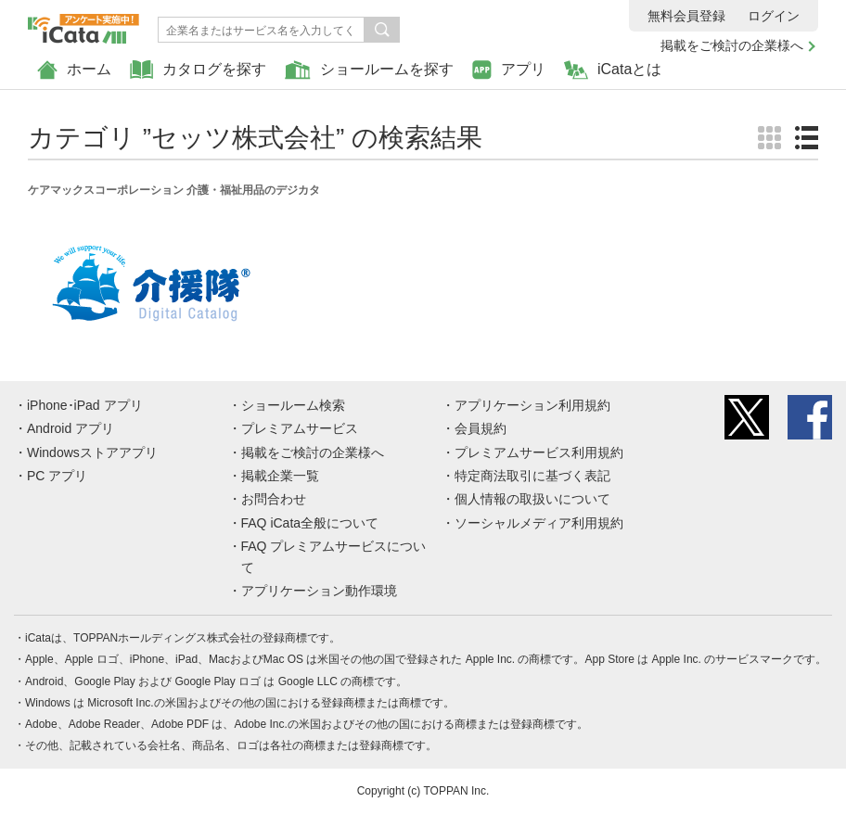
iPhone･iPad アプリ (85, 405)
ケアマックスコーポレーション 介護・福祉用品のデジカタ (174, 190)
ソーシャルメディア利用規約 (539, 523)
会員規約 (480, 428)
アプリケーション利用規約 (532, 405)
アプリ (508, 70)
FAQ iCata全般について (310, 523)
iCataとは (612, 70)
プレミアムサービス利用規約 (539, 452)
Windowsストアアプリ (92, 452)
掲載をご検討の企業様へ (731, 45)
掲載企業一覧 (280, 475)
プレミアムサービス (299, 428)
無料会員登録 (686, 15)
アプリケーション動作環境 (319, 590)
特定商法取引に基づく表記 (532, 475)
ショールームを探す (369, 70)
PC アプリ (57, 475)
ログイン (774, 15)
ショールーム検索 (293, 405)
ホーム (74, 70)
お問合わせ (273, 498)
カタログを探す (198, 70)
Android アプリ (70, 428)
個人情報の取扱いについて (532, 498)
